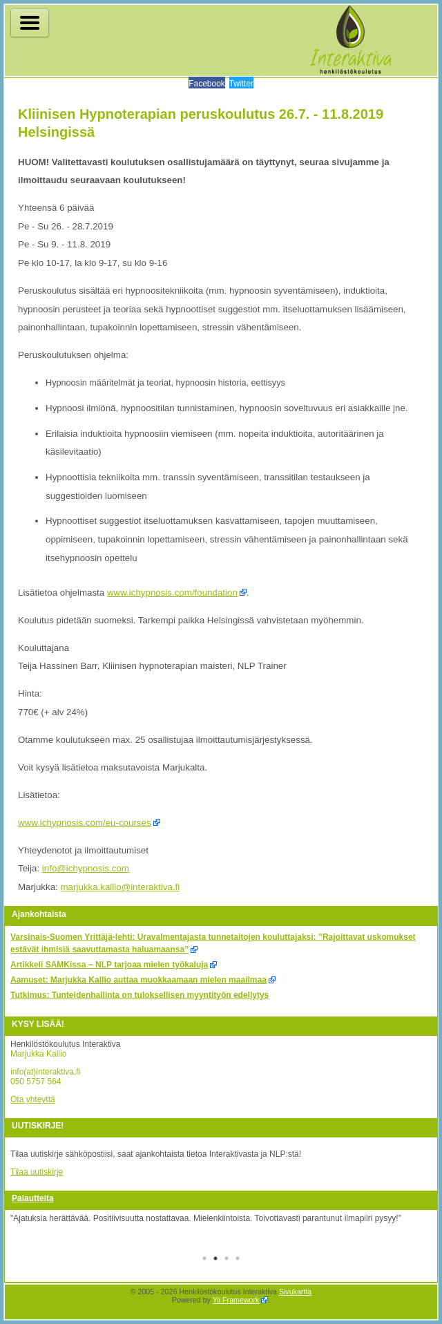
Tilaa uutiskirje (36, 1172)
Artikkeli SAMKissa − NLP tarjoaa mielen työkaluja (109, 965)
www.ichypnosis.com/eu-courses (84, 822)
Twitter (241, 83)
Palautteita (33, 1198)
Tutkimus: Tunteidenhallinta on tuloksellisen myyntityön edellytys (139, 995)
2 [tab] (215, 1259)
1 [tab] (204, 1259)
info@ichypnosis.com (85, 868)
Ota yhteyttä (32, 1099)
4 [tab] (237, 1259)
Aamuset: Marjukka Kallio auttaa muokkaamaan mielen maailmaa (138, 980)
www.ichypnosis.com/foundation (172, 592)
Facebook (207, 83)
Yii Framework (236, 1300)
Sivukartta (295, 1291)
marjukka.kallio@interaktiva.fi (120, 887)
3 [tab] (226, 1259)
